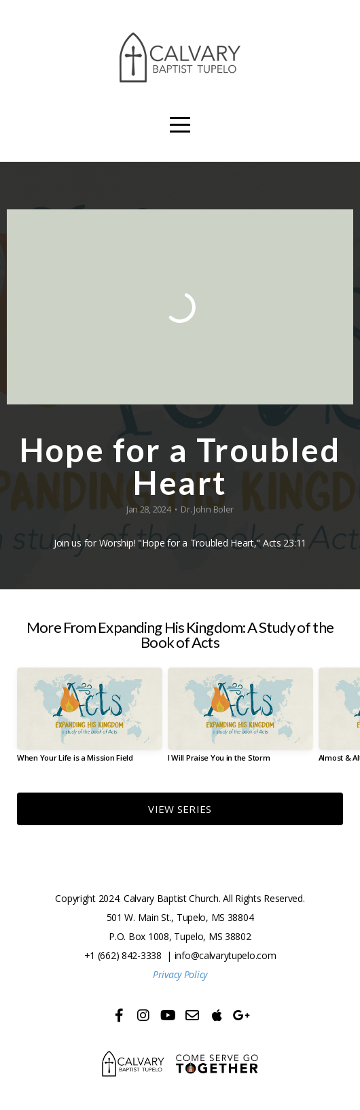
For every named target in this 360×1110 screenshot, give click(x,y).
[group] (89, 719)
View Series (179, 809)
